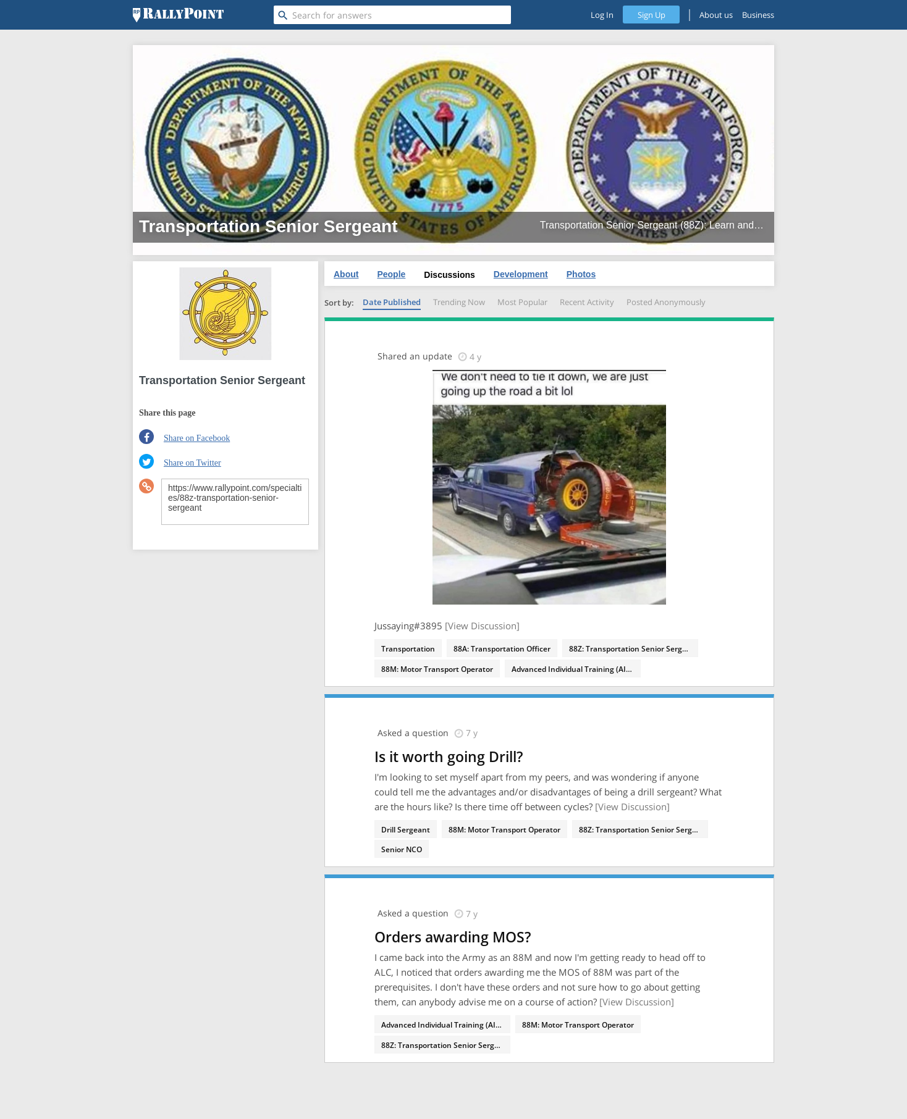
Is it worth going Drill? (448, 756)
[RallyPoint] (178, 14)
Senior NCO (401, 849)
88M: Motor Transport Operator (437, 669)
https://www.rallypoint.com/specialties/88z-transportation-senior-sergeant (235, 502)
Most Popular (522, 302)
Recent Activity (587, 302)
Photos (581, 274)
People (391, 274)
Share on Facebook (197, 438)
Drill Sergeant (405, 829)
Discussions (449, 275)
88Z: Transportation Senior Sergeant (633, 648)
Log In (602, 14)
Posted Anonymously (666, 302)
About (346, 274)
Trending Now (459, 302)
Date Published (392, 302)
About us (716, 14)
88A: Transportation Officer (502, 648)
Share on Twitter (192, 462)
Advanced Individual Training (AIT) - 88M (576, 669)
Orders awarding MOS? (452, 937)
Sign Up (651, 14)
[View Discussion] (482, 625)
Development (521, 274)
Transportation (408, 648)
